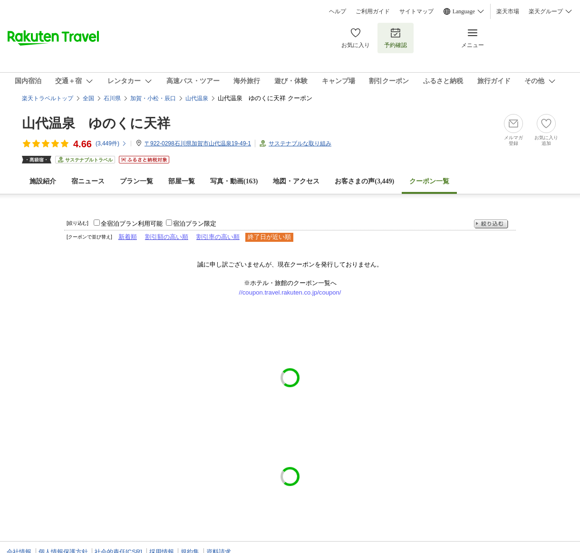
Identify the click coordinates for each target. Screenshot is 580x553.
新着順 (127, 236)
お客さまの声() (364, 181)
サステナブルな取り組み (300, 143)
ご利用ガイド (373, 11)
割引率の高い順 (218, 236)
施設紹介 (42, 181)
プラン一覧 (136, 181)
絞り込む (491, 224)
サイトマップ (416, 11)
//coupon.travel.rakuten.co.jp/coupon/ (290, 292)
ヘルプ (337, 11)
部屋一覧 (181, 181)
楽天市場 (507, 11)
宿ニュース (88, 181)
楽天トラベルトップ (47, 98)
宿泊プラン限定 (194, 223)
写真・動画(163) (234, 181)
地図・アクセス (296, 181)
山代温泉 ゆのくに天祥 (96, 123)
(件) (111, 143)
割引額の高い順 (166, 236)
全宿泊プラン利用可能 (132, 223)
